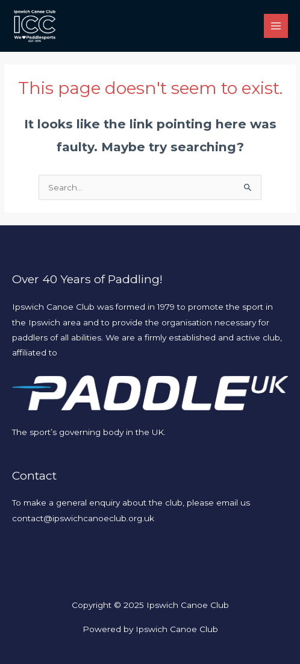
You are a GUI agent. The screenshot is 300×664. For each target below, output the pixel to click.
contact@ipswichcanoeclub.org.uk (83, 518)
